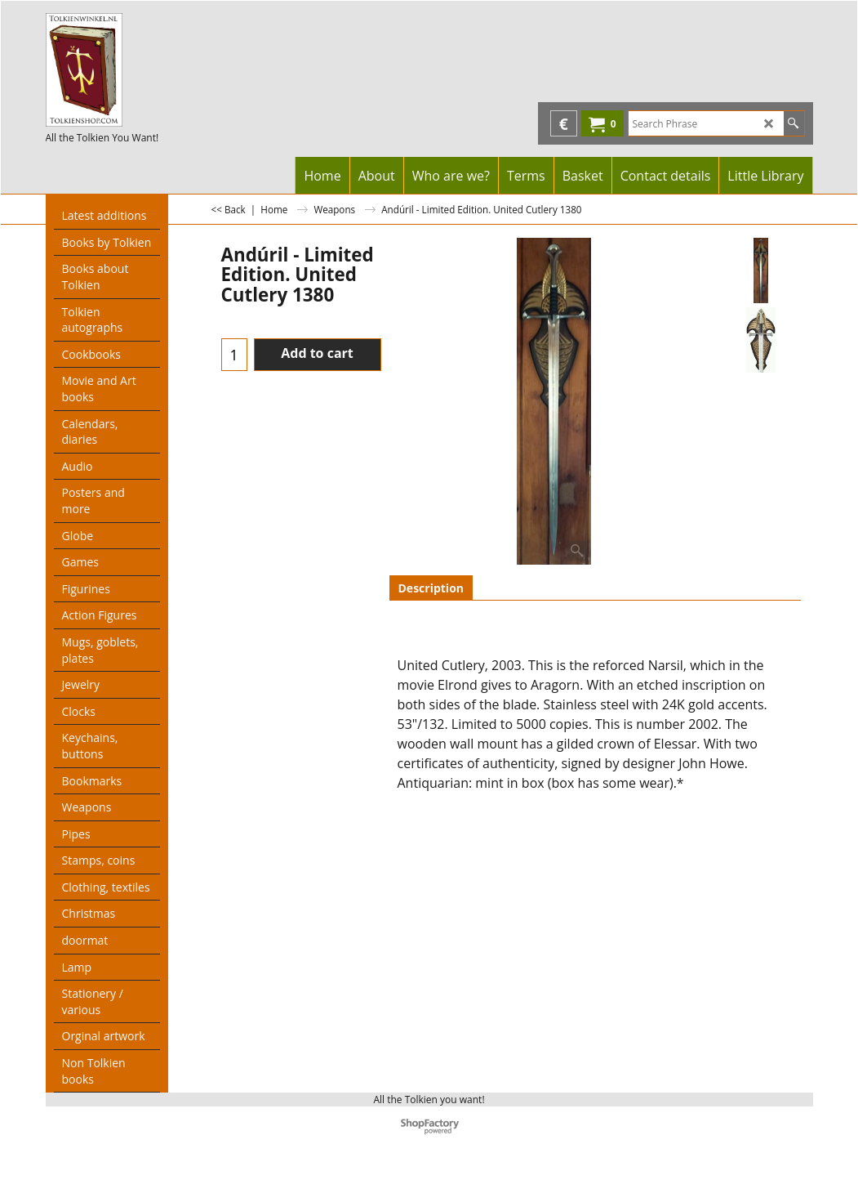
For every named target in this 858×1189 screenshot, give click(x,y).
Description (431, 588)
